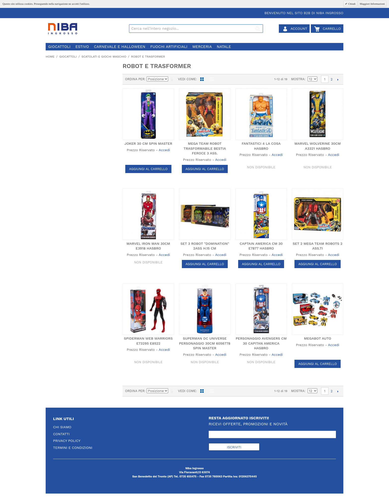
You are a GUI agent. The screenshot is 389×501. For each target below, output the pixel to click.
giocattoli (59, 46)
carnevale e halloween (119, 46)
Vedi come (187, 79)
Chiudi (351, 3)
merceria (202, 46)
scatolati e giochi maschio (103, 56)
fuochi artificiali (169, 46)
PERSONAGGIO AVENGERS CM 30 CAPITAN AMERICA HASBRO (261, 343)
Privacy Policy (66, 441)
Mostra (297, 79)
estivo (82, 46)
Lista (210, 79)
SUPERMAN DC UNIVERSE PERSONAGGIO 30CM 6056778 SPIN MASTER (204, 343)
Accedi (164, 150)
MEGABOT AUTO (317, 338)
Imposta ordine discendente (173, 79)
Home (50, 56)
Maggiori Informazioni (372, 3)
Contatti (61, 434)
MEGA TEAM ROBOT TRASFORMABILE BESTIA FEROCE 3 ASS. (205, 148)
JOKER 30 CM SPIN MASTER (148, 143)
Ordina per (135, 79)
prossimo (338, 79)
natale (224, 46)
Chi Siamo (62, 427)
